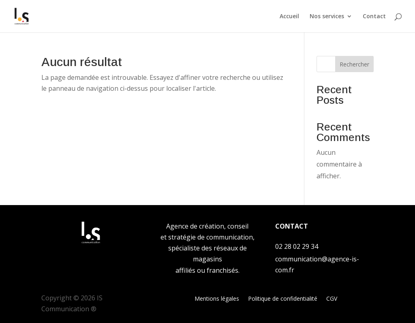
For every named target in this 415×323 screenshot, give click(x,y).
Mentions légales (217, 299)
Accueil (289, 16)
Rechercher (354, 64)
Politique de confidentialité (282, 299)
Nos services (327, 16)
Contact (374, 16)
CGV (331, 299)
